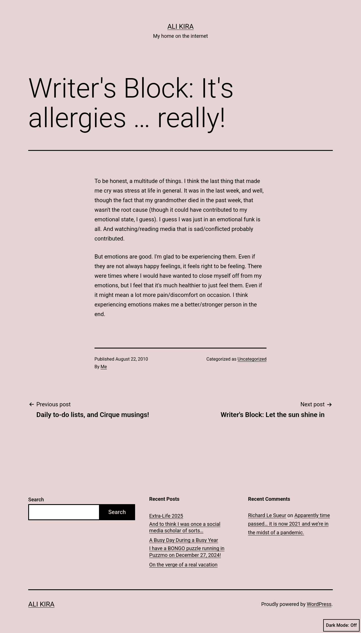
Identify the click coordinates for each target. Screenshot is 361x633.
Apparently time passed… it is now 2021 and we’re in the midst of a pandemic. (289, 523)
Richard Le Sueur (267, 515)
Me (104, 366)
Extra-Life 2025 (166, 516)
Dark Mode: (341, 625)
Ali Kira (180, 26)
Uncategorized (252, 359)
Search (36, 499)
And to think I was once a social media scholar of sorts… (184, 527)
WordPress (319, 604)
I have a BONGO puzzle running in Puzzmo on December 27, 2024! (186, 551)
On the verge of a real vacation (183, 565)
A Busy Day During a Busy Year (183, 540)
